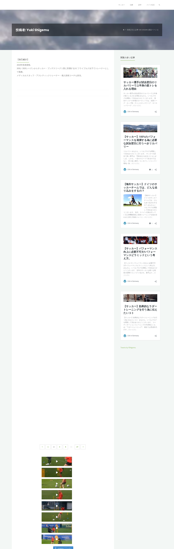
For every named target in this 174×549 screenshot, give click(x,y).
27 (78, 447)
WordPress (156, 539)
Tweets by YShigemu (129, 347)
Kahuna (147, 539)
